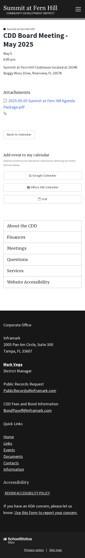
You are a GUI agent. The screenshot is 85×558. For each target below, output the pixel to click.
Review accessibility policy (27, 493)
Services (15, 270)
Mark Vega (12, 364)
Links (7, 443)
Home (8, 436)
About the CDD (22, 225)
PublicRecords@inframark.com (29, 390)
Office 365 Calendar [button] (42, 187)
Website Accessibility (28, 282)
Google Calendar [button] (42, 176)
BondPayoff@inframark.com (27, 410)
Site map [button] (55, 550)
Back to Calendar (19, 134)
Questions (17, 259)
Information (13, 469)
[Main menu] (78, 9)
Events (9, 449)
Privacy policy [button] (34, 550)
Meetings (17, 248)
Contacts (11, 463)
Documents (13, 456)
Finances (16, 237)
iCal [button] (42, 199)
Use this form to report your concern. (46, 512)
